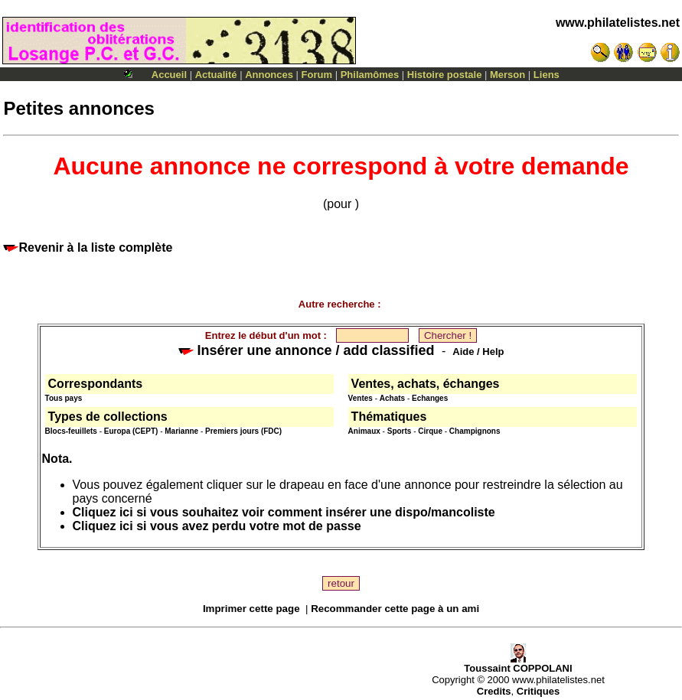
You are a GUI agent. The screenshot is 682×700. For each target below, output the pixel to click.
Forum (317, 74)
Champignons (475, 431)
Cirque (430, 431)
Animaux (364, 431)
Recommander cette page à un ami (395, 608)
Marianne (181, 431)
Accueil (169, 74)
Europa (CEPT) (131, 431)
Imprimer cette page (251, 608)
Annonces (269, 74)
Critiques (538, 691)
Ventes (360, 398)
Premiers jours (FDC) (243, 431)
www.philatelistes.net (618, 22)
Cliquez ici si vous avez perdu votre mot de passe (217, 525)
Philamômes (370, 74)
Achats (392, 398)
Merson (507, 74)
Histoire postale (444, 74)
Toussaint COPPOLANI (518, 663)
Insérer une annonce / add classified (306, 350)
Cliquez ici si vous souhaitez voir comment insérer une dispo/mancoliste (284, 512)
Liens (547, 74)
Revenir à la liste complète (87, 247)
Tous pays (64, 398)
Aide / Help (478, 351)
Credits (494, 691)
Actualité (216, 74)
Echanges (430, 398)
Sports (399, 431)
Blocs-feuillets (71, 431)
